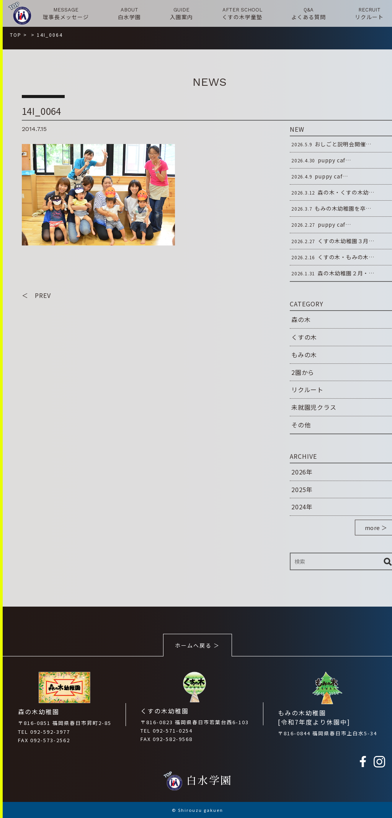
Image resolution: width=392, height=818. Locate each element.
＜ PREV (36, 295)
